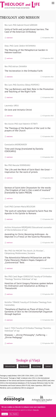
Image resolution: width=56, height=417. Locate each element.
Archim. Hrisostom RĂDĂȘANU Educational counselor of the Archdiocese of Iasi (28, 228)
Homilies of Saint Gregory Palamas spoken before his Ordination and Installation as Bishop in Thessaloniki (29, 285)
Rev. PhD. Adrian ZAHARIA (16, 66)
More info (36, 410)
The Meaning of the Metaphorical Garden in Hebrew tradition (26, 51)
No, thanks (14, 414)
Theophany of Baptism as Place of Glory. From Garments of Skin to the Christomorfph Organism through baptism (28, 311)
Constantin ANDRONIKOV (16, 144)
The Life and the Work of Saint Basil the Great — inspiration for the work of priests (28, 170)
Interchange (37, 366)
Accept (4, 414)
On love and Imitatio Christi (18, 109)
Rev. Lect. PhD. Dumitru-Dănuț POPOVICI (22, 84)
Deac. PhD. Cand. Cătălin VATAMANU (20, 45)
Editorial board (10, 366)
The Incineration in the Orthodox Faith (24, 71)
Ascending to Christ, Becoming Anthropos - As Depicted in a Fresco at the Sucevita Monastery (28, 235)
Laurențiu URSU (12, 105)
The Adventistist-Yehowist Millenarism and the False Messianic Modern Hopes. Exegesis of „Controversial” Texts (27, 260)
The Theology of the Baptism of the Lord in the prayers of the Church (28, 129)
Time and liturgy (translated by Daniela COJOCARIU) (24, 149)
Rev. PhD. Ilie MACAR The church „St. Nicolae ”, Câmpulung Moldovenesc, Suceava (24, 252)
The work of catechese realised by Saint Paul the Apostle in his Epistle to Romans (28, 212)
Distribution (24, 366)
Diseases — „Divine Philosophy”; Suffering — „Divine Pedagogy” (26, 336)
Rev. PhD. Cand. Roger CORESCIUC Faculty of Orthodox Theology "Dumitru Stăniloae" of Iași (28, 277)
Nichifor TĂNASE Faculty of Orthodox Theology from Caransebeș (28, 303)
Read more (10, 37)
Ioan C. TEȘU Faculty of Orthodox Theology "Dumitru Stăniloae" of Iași (28, 329)
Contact (48, 366)
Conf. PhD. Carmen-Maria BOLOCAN (20, 206)
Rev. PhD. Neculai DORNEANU (17, 165)
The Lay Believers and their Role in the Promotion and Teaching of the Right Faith (29, 90)
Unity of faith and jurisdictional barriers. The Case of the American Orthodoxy (27, 30)
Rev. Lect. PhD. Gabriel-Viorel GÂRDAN (21, 25)
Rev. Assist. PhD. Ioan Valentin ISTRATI (21, 123)
